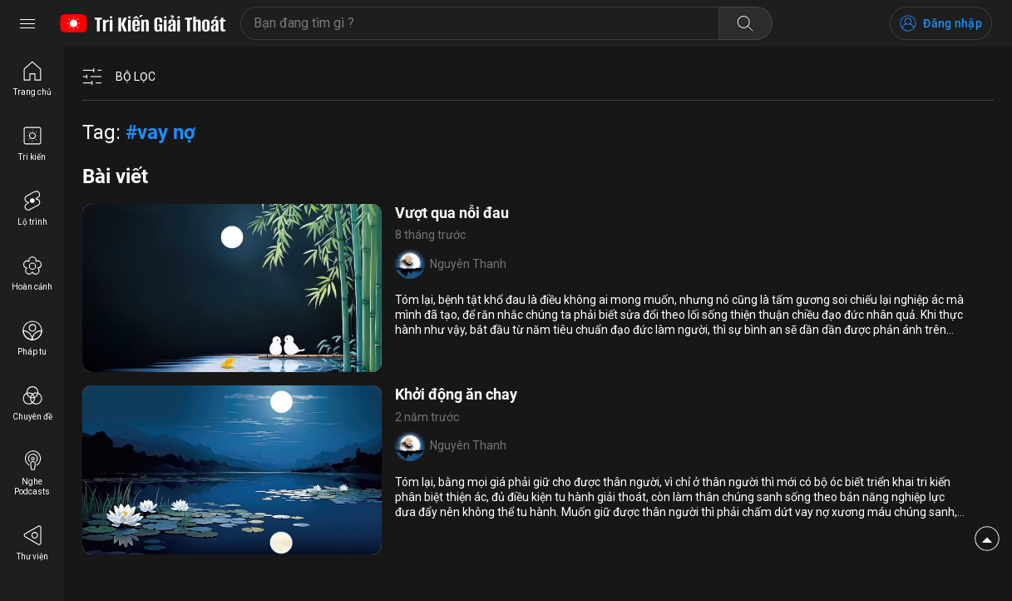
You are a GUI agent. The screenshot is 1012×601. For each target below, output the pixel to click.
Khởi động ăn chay (456, 394)
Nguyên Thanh (468, 264)
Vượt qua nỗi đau (452, 212)
